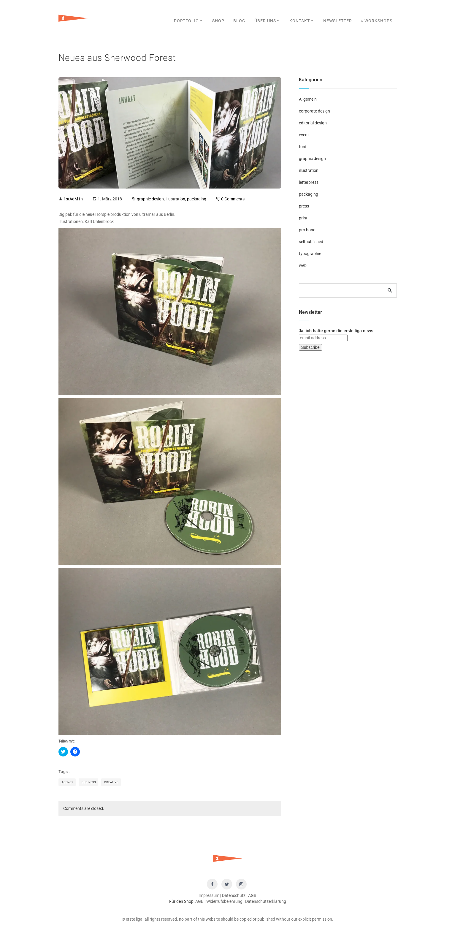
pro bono (307, 229)
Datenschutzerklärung (265, 901)
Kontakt (301, 20)
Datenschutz (233, 895)
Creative (111, 782)
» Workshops (376, 20)
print (303, 218)
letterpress (308, 182)
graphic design (150, 199)
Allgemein (308, 99)
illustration (175, 199)
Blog (239, 20)
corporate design (314, 111)
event (304, 134)
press (304, 206)
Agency (67, 782)
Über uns (267, 20)
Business (89, 782)
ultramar (147, 214)
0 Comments (233, 199)
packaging (196, 199)
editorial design (313, 123)
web (303, 265)
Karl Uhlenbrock (99, 221)
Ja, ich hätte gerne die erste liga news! (337, 330)
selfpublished (311, 241)
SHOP (218, 20)
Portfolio (188, 20)
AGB (252, 895)
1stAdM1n (73, 199)
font (303, 146)
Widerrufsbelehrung (224, 901)
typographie (310, 253)
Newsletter (337, 20)
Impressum (209, 895)
